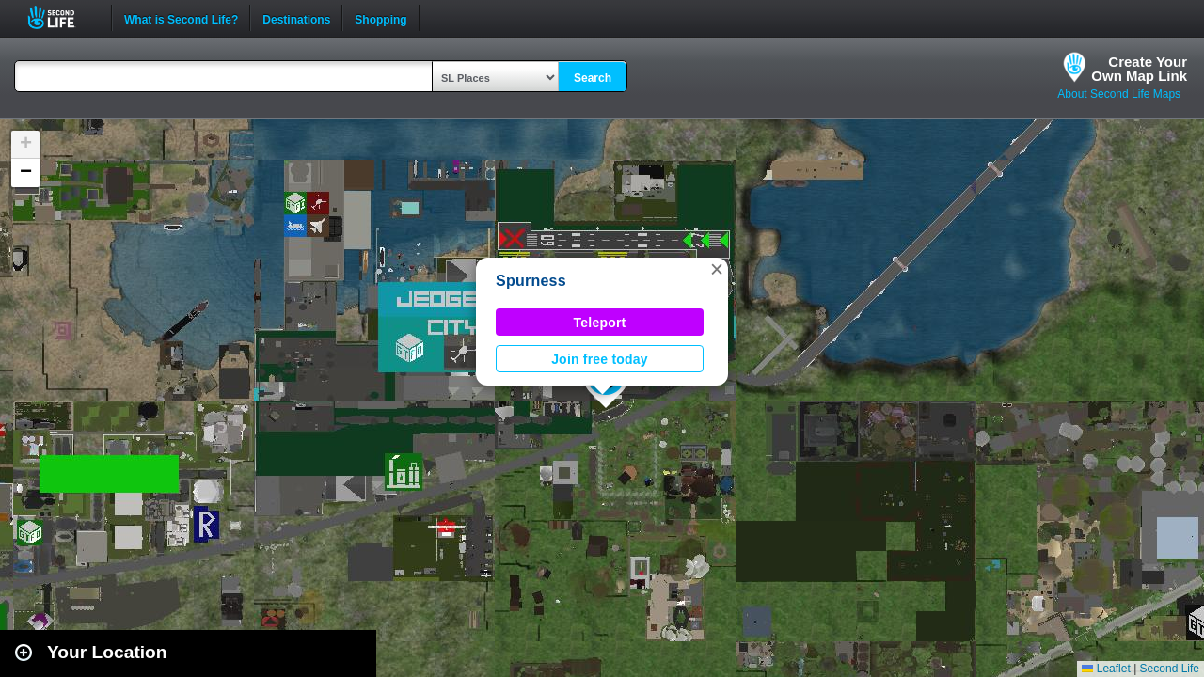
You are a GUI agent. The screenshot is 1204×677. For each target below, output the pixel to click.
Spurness (531, 281)
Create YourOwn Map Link (1139, 69)
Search (592, 78)
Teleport (600, 322)
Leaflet (1106, 668)
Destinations (296, 18)
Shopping (380, 18)
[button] (716, 269)
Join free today (599, 359)
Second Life (61, 17)
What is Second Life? (181, 18)
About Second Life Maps (1118, 94)
